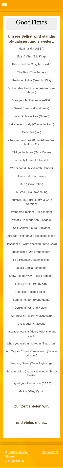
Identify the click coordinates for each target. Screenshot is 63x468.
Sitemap (10, 456)
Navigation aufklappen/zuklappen (31, 4)
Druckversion (16, 452)
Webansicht (50, 452)
